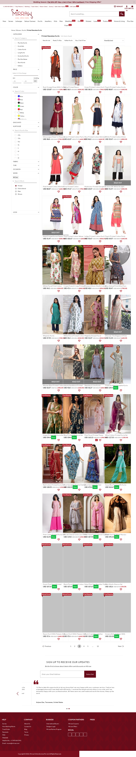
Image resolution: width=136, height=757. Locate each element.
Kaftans (20, 66)
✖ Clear (15, 177)
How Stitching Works (8, 726)
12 (98, 646)
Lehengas (18, 21)
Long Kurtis (21, 53)
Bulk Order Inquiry (60, 6)
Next (120, 646)
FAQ (3, 735)
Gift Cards (74, 6)
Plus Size (130, 21)
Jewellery (48, 21)
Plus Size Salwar (22, 59)
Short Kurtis (21, 62)
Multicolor (22, 119)
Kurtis (40, 21)
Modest (88, 21)
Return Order (43, 6)
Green (21, 106)
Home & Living (119, 21)
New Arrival (46, 40)
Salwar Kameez (29, 21)
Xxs (19, 141)
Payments (5, 732)
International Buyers (52, 724)
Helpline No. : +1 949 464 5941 (11, 740)
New (4, 21)
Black (20, 103)
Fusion (107, 21)
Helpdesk (5, 738)
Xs (18, 145)
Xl (18, 158)
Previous (48, 646)
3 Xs (19, 138)
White (21, 112)
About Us (27, 724)
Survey (51, 6)
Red (20, 109)
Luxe (97, 21)
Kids (55, 21)
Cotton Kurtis (22, 49)
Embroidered (22, 188)
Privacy (26, 735)
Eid (80, 21)
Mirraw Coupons (73, 724)
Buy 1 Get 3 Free (80, 40)
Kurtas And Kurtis (23, 56)
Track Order (34, 6)
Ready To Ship (57, 40)
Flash (68, 25)
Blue (20, 96)
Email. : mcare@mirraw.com (10, 743)
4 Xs (19, 135)
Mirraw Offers (72, 726)
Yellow (21, 116)
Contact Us (27, 726)
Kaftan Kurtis (68, 40)
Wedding (70, 21)
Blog (25, 729)
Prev (18, 693)
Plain (19, 191)
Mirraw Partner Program (53, 729)
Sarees (10, 21)
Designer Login (50, 726)
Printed (20, 185)
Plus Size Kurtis (22, 43)
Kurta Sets (21, 46)
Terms (26, 732)
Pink (20, 99)
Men (61, 21)
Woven (20, 194)
